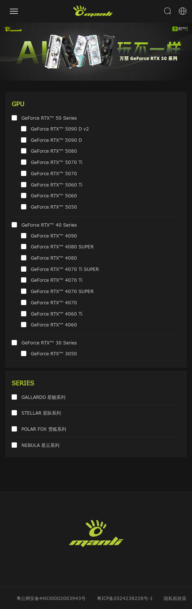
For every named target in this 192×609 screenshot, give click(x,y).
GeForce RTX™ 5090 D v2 (60, 128)
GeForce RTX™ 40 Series (49, 224)
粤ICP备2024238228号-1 (125, 598)
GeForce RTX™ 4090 (54, 235)
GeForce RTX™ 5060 (54, 195)
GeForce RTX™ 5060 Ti (56, 184)
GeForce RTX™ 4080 (54, 257)
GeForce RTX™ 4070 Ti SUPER (65, 269)
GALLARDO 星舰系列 (43, 397)
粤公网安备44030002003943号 (51, 598)
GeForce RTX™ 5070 (54, 173)
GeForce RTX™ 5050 (54, 206)
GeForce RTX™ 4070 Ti (56, 280)
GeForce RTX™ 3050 (54, 353)
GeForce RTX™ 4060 (54, 324)
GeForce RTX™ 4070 (54, 302)
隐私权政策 (175, 598)
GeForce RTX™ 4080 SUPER (62, 246)
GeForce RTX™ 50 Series (49, 117)
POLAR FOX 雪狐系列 (43, 429)
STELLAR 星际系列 (41, 412)
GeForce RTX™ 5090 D (56, 140)
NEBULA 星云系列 (40, 445)
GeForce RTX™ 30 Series (49, 342)
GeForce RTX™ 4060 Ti (56, 313)
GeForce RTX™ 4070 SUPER (62, 291)
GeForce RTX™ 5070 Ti (56, 162)
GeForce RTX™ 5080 (54, 150)
